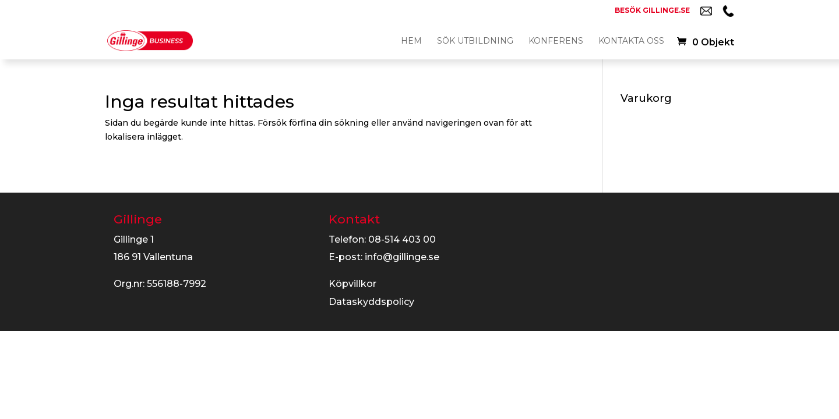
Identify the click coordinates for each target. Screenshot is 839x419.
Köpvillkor (352, 283)
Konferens (555, 41)
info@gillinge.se (402, 256)
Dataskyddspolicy (371, 301)
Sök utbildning (475, 41)
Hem (411, 41)
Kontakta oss (631, 41)
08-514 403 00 (402, 239)
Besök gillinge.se (652, 11)
